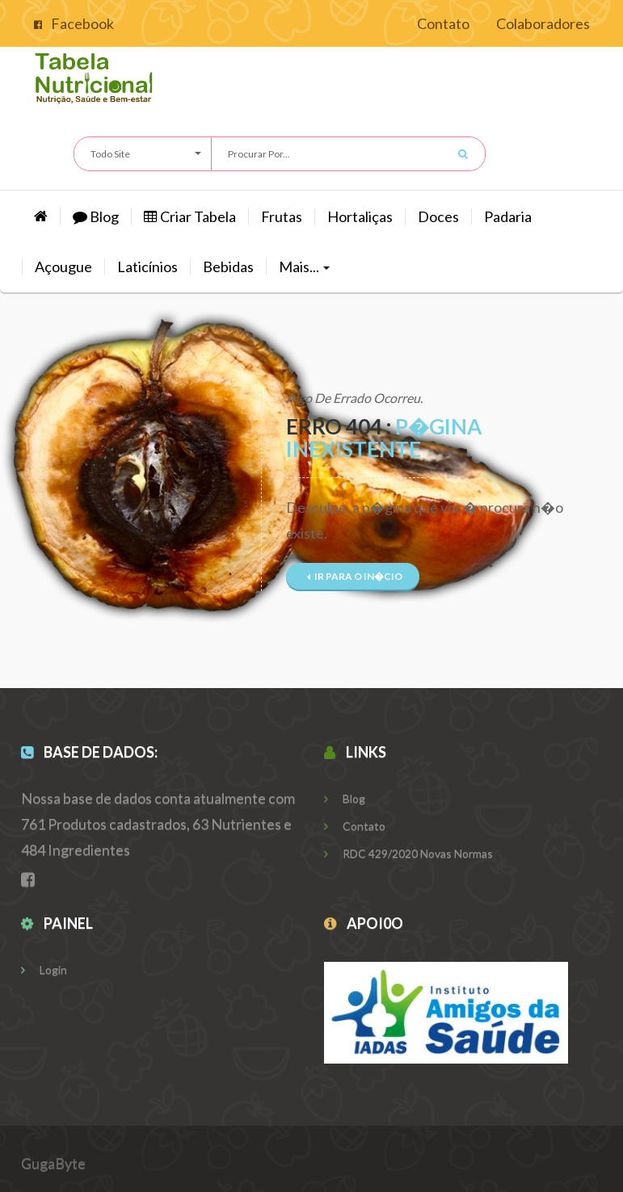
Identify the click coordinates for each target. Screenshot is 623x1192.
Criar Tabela (190, 216)
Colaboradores (543, 23)
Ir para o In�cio (354, 576)
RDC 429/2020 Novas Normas (408, 853)
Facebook (74, 23)
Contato (443, 23)
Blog (96, 216)
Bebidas (228, 266)
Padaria (508, 216)
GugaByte (53, 1163)
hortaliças (360, 216)
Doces (438, 216)
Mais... (304, 266)
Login (44, 969)
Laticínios (147, 266)
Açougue (63, 266)
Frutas (281, 216)
